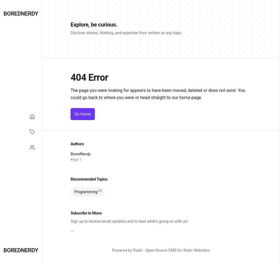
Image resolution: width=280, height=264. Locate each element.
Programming (87, 191)
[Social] (32, 147)
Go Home (83, 114)
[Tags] (32, 132)
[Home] (32, 117)
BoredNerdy (21, 13)
